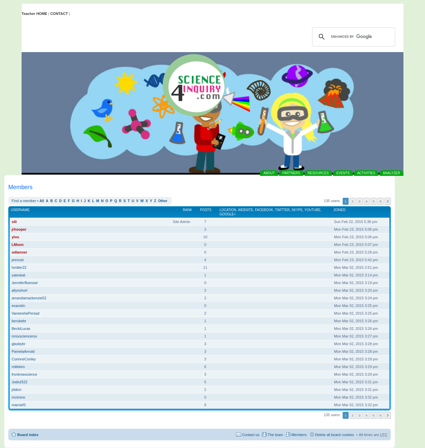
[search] (352, 37)
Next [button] (387, 201)
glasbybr (19, 344)
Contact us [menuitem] (251, 435)
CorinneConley (24, 359)
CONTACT (59, 14)
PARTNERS (291, 173)
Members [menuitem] (299, 435)
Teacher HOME (34, 14)
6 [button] (381, 201)
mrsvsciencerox (24, 336)
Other (162, 201)
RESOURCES (318, 173)
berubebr (19, 321)
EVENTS (343, 173)
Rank (187, 210)
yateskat (18, 275)
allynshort (19, 290)
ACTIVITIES (366, 173)
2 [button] (353, 201)
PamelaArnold (23, 351)
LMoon (18, 245)
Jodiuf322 (20, 382)
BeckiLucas (21, 329)
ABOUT (269, 173)
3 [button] (360, 201)
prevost (18, 260)
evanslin (18, 306)
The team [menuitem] (275, 435)
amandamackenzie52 (29, 298)
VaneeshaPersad (26, 313)
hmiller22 (19, 267)
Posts (206, 210)
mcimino (18, 397)
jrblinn (16, 390)
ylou (15, 237)
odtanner (19, 252)
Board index (28, 435)
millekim (18, 367)
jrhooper (19, 229)
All (42, 201)
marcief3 (19, 405)
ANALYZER (391, 173)
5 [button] (374, 201)
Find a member (24, 201)
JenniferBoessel (25, 283)
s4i (14, 222)
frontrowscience (24, 374)
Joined (339, 210)
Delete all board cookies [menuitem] (334, 435)
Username (20, 210)
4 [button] (367, 201)
